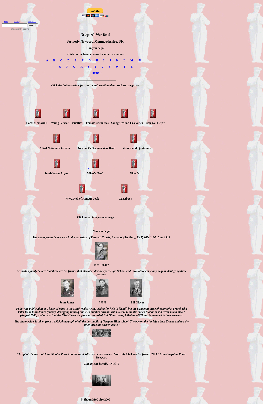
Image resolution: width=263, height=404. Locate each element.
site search (15, 29)
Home (95, 72)
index (6, 22)
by (24, 29)
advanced (32, 22)
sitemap (17, 22)
